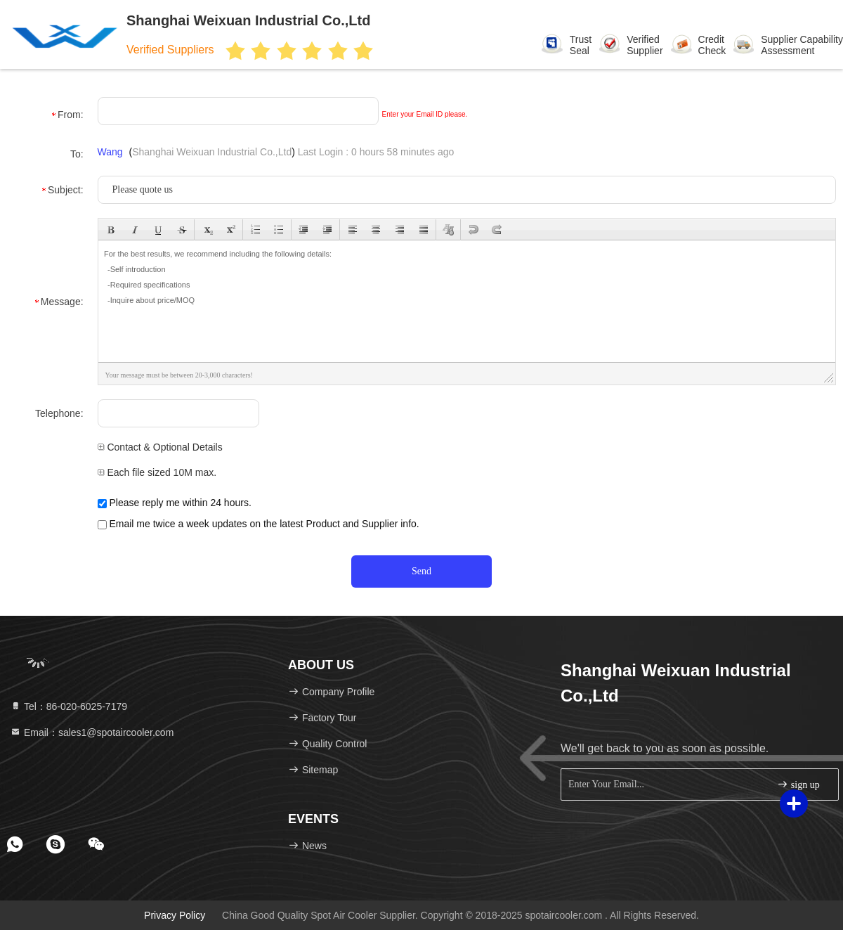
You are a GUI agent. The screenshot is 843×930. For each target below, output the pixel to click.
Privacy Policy (174, 915)
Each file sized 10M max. (157, 472)
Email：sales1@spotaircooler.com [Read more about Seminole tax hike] (92, 732)
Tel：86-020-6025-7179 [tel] (68, 706)
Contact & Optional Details (160, 447)
